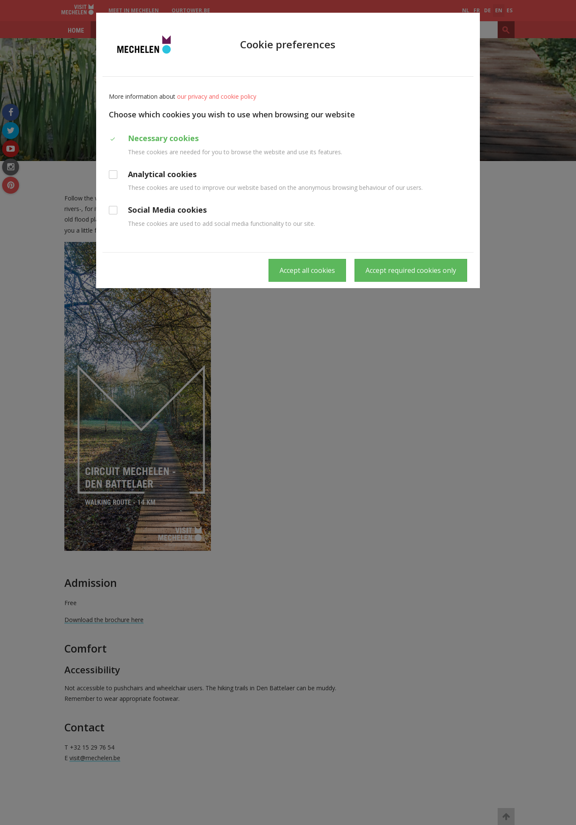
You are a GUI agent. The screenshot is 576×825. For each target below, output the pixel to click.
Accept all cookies (307, 270)
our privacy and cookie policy (216, 96)
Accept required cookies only (411, 270)
